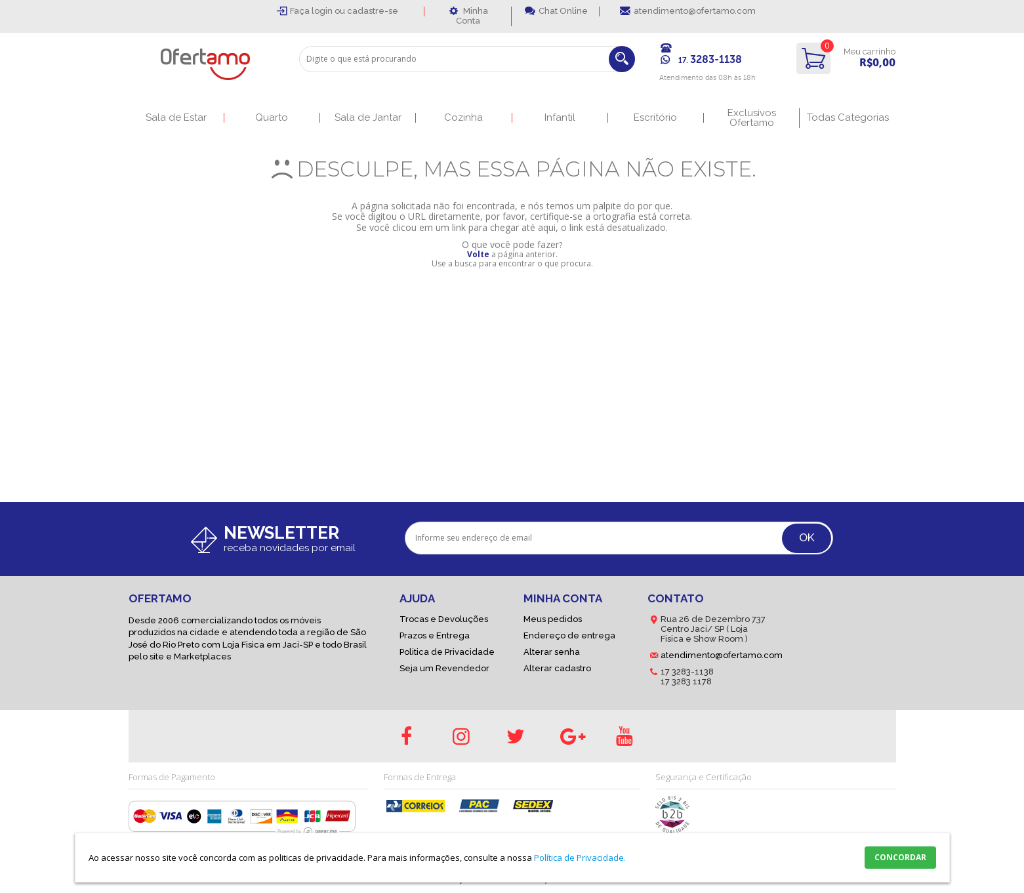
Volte (478, 254)
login (323, 11)
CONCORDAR (900, 857)
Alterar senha (551, 652)
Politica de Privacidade (447, 652)
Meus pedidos (552, 619)
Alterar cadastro (557, 668)
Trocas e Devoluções (443, 619)
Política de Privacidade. (580, 857)
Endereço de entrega (569, 635)
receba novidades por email (290, 548)
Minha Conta (472, 16)
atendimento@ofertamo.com (695, 11)
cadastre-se (372, 11)
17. (710, 60)
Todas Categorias (848, 118)
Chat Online (563, 11)
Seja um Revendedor (444, 668)
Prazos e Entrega (434, 635)
